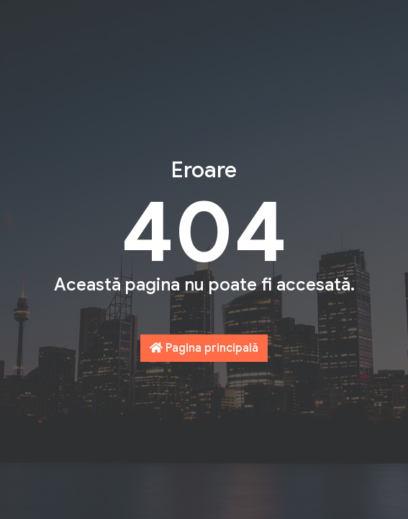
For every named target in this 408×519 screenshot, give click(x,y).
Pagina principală (204, 348)
